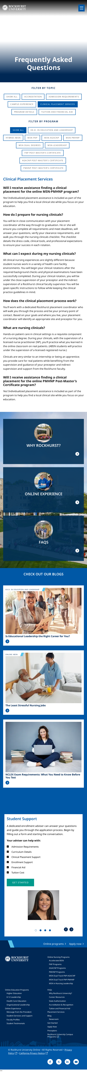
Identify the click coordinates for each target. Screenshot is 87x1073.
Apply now (75, 944)
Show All (11, 96)
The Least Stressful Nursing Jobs (25, 705)
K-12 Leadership (14, 997)
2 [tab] (41, 931)
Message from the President (19, 1012)
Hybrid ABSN (13, 137)
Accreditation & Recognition (61, 1004)
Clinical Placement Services (57, 104)
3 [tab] (45, 931)
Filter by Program (43, 121)
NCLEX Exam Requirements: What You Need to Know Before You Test (42, 776)
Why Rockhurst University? (60, 993)
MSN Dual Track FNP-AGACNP (62, 975)
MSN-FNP (32, 137)
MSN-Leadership (57, 145)
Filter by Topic (44, 88)
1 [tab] (36, 931)
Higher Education (14, 993)
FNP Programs (55, 964)
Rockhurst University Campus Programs (60, 1035)
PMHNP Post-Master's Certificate (43, 168)
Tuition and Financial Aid (59, 1008)
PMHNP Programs (57, 972)
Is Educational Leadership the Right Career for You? (37, 636)
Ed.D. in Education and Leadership (52, 130)
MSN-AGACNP (51, 137)
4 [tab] (50, 931)
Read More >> (7, 641)
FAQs (49, 989)
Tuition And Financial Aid (57, 112)
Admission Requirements (64, 96)
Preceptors (52, 1030)
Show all (18, 130)
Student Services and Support (19, 1015)
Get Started (52, 1023)
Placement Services (56, 1012)
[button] (20, 882)
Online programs (53, 944)
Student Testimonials (16, 1023)
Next (71, 929)
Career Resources (57, 997)
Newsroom (54, 1019)
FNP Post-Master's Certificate (42, 152)
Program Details (24, 112)
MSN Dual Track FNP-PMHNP (61, 979)
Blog (49, 1015)
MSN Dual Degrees (30, 145)
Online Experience (13, 1008)
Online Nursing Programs (58, 957)
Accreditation (33, 96)
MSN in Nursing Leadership (61, 983)
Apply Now (52, 1026)
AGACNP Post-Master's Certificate (42, 160)
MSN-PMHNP (73, 137)
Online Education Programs (17, 989)
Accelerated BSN (56, 960)
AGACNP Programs (57, 968)
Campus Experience (21, 104)
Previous (66, 929)
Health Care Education (16, 1001)
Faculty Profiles (13, 1019)
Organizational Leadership (18, 1004)
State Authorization (57, 1001)
